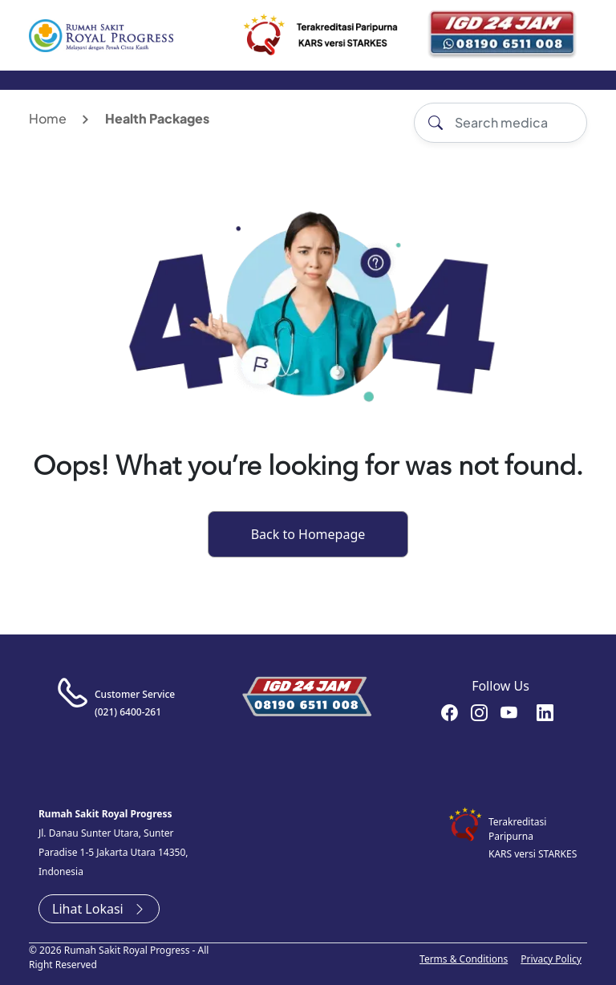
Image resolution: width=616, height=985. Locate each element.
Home (48, 118)
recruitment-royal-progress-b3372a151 (545, 712)
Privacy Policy (551, 959)
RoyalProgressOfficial (508, 712)
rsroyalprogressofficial (449, 712)
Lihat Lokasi (99, 909)
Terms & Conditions (463, 959)
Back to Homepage (308, 534)
